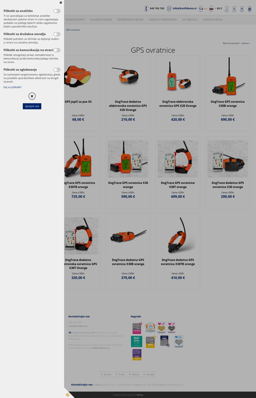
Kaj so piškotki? (13, 87)
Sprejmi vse (32, 106)
